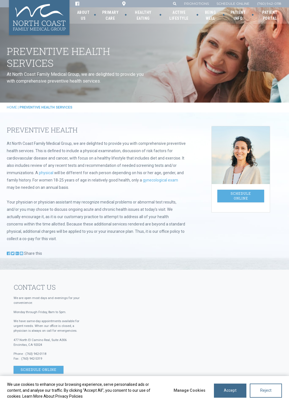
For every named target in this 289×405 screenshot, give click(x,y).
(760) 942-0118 (269, 3)
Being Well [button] (210, 15)
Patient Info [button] (238, 15)
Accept (230, 390)
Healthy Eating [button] (143, 15)
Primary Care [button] (110, 15)
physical (46, 173)
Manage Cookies (189, 390)
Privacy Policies (69, 396)
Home (12, 107)
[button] (175, 3)
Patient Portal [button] (269, 15)
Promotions (196, 3)
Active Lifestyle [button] (179, 15)
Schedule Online (232, 3)
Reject (266, 390)
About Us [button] (83, 15)
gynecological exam (160, 180)
